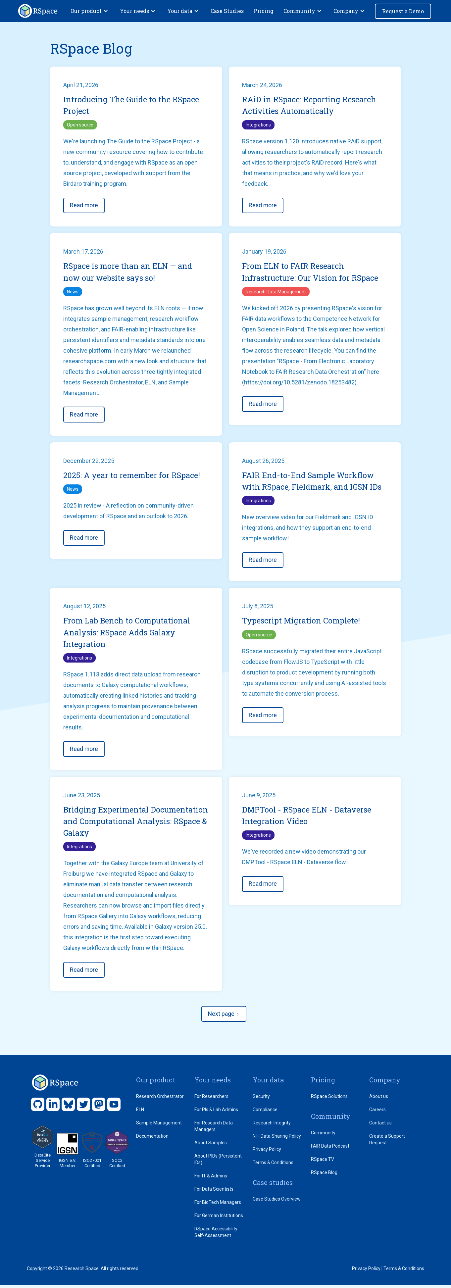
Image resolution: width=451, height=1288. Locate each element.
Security (261, 1099)
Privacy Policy (267, 1152)
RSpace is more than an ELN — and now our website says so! (128, 273)
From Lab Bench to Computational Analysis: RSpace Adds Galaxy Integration (127, 634)
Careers (377, 1112)
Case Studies (227, 10)
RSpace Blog (324, 1175)
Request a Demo (403, 11)
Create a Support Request (387, 1142)
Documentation (152, 1139)
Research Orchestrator (160, 1099)
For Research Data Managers (213, 1129)
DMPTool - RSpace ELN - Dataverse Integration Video (307, 818)
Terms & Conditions (273, 1165)
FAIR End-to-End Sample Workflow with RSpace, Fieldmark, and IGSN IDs (313, 482)
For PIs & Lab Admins (216, 1112)
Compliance (265, 1112)
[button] (90, 11)
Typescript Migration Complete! (301, 622)
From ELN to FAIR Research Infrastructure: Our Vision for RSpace (311, 273)
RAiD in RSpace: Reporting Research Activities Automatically (309, 105)
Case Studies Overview (277, 1202)
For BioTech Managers (217, 1205)
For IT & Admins (210, 1178)
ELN (140, 1112)
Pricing (264, 10)
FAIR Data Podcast (330, 1149)
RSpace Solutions (329, 1099)
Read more (84, 205)
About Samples (210, 1145)
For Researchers (211, 1099)
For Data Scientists (213, 1192)
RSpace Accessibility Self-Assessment (215, 1235)
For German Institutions (218, 1218)
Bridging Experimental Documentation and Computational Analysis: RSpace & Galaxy (129, 824)
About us (378, 1099)
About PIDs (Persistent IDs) (218, 1162)
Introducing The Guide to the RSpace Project (131, 105)
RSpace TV (322, 1162)
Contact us (380, 1125)
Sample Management (159, 1125)
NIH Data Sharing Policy (277, 1139)
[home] (38, 11)
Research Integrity (272, 1125)
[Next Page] (224, 1017)
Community (323, 1135)
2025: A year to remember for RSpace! (132, 476)
